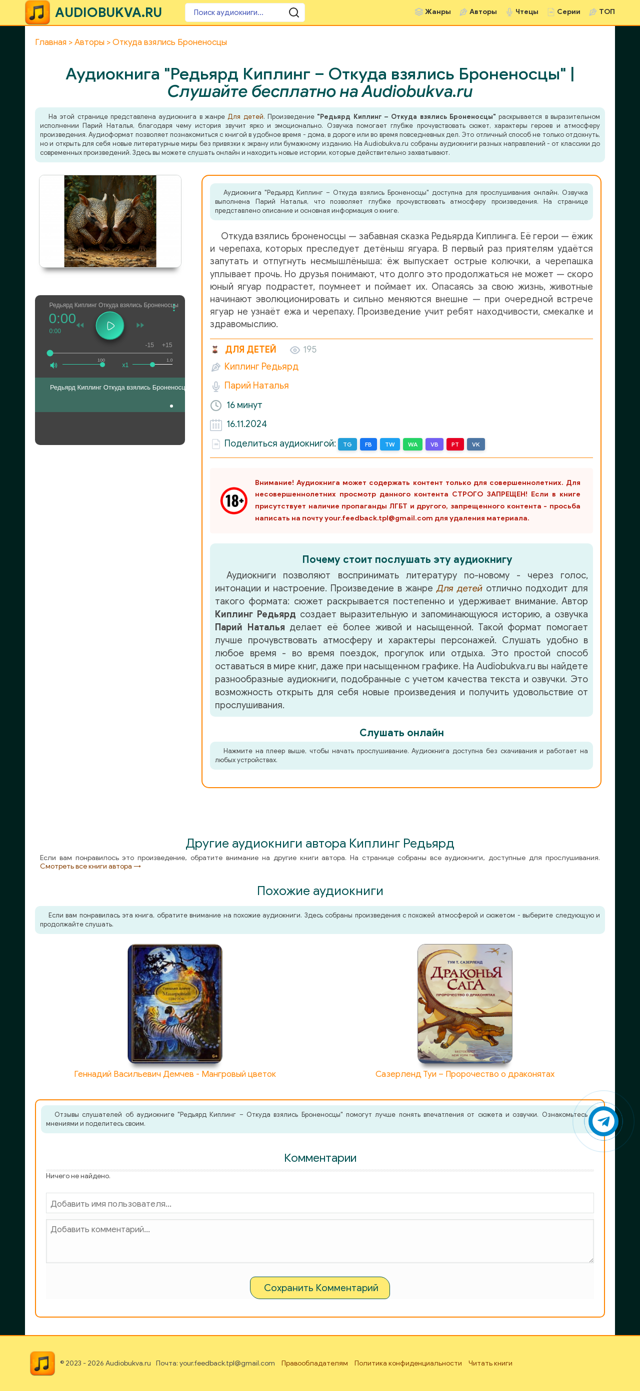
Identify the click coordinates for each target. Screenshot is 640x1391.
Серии (568, 11)
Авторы (483, 11)
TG (347, 444)
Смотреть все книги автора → (90, 866)
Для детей (245, 116)
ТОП (607, 11)
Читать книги (490, 1363)
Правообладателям (315, 1363)
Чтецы (527, 11)
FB (368, 444)
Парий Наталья (256, 385)
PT (455, 444)
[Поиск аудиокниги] (245, 12)
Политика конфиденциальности (408, 1363)
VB (434, 444)
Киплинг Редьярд (261, 366)
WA (413, 444)
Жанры (438, 11)
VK (476, 444)
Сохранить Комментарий (321, 1288)
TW (390, 444)
